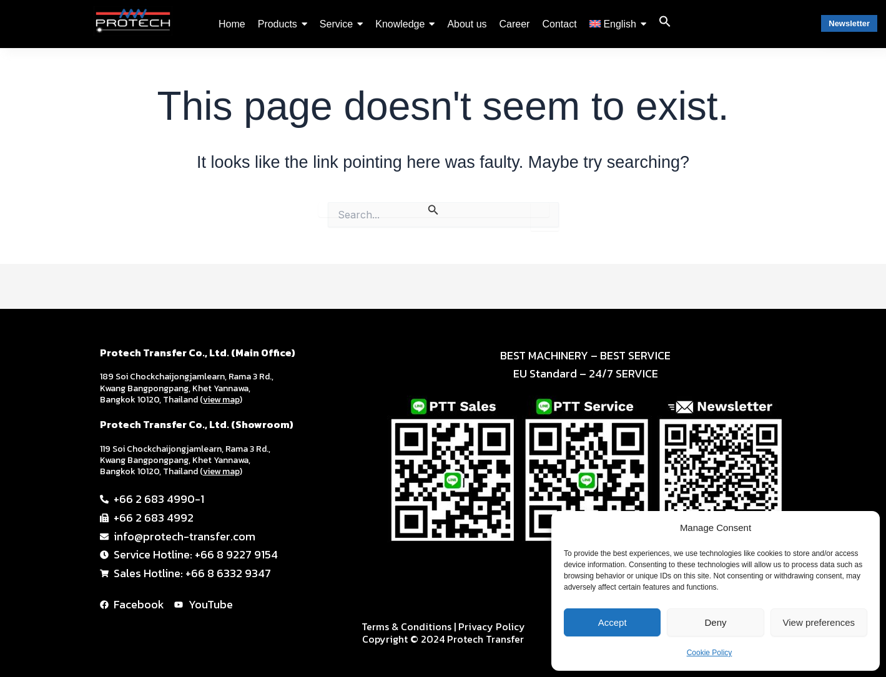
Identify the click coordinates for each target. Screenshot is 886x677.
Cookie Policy (709, 652)
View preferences (819, 622)
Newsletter (849, 23)
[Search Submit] (433, 209)
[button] (665, 24)
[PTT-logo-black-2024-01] (133, 21)
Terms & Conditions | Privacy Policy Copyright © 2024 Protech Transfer (443, 633)
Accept (612, 622)
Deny (715, 622)
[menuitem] (617, 24)
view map (221, 399)
